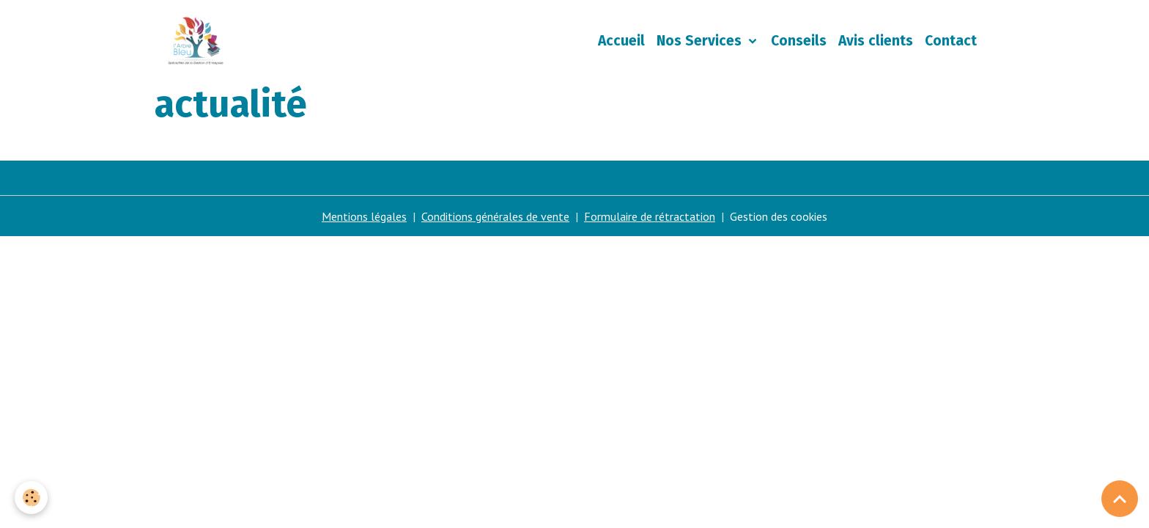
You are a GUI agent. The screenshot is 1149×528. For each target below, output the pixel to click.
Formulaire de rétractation (649, 216)
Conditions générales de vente (495, 216)
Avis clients (875, 40)
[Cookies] (31, 497)
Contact (951, 40)
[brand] (198, 41)
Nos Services (701, 40)
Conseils (799, 40)
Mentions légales (364, 216)
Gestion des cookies (778, 216)
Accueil (621, 40)
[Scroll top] (1119, 498)
